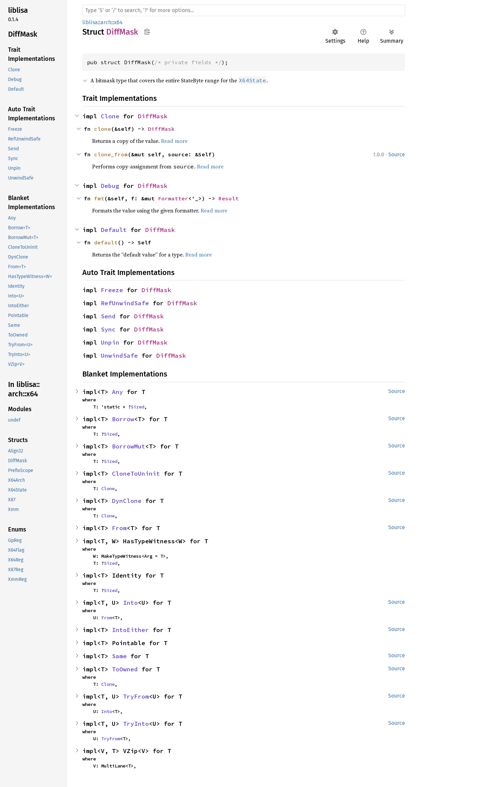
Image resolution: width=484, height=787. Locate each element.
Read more (174, 141)
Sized (137, 407)
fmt (99, 198)
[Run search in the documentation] (243, 10)
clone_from (111, 154)
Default (114, 230)
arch (105, 22)
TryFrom (136, 696)
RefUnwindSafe (125, 303)
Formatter (173, 198)
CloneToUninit (136, 473)
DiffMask (152, 116)
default (106, 242)
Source (396, 154)
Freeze (112, 290)
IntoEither (130, 630)
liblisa (90, 22)
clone (102, 128)
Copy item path (147, 31)
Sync (108, 329)
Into (130, 602)
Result (228, 198)
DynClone (127, 501)
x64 (118, 22)
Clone (110, 116)
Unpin (110, 342)
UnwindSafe (119, 355)
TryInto (136, 723)
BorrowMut (128, 446)
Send (108, 316)
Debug (110, 186)
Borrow (123, 419)
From (119, 528)
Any (117, 392)
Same (119, 656)
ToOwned (125, 669)
